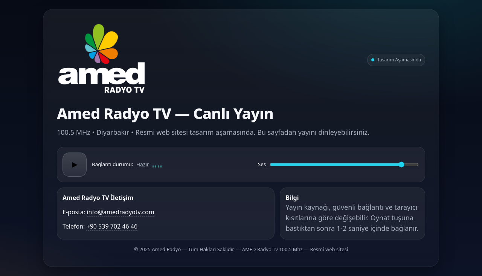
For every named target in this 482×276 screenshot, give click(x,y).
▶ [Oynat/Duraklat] (74, 164)
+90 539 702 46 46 (111, 226)
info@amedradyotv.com (120, 212)
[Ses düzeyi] (344, 165)
